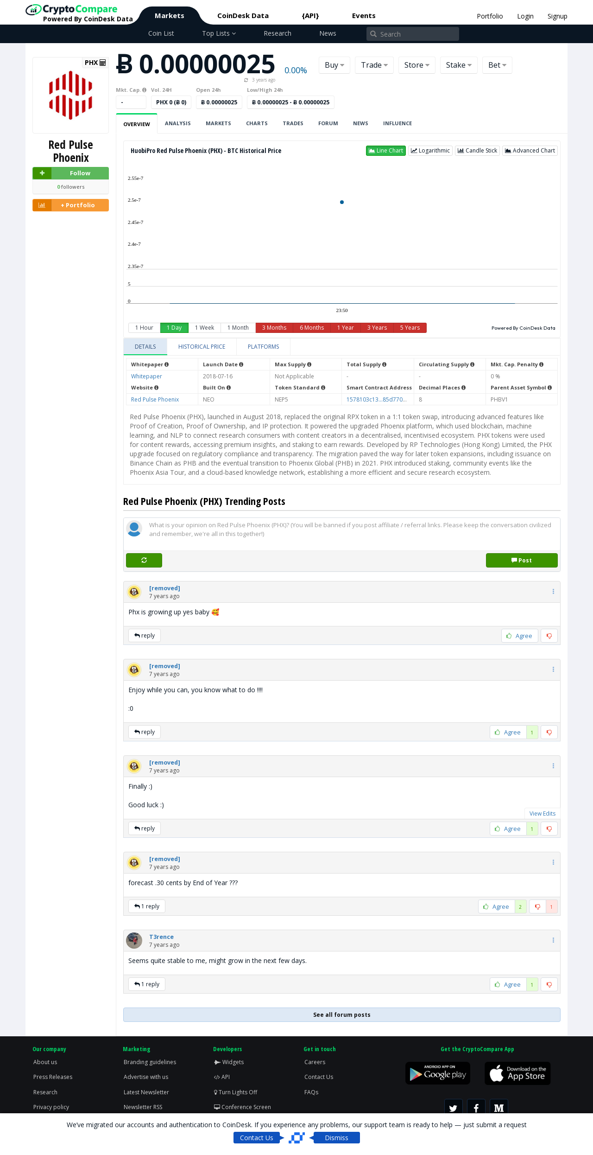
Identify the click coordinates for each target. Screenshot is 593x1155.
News (327, 33)
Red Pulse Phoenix (155, 399)
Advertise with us (146, 1077)
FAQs (311, 1092)
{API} (310, 15)
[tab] (145, 346)
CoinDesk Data (243, 15)
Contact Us (318, 1077)
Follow (61, 173)
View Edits (542, 813)
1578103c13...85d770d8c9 (381, 399)
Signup (558, 16)
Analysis (178, 123)
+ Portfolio (64, 205)
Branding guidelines (150, 1062)
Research (277, 33)
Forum (328, 123)
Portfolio (490, 16)
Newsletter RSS (143, 1107)
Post (521, 560)
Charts (257, 123)
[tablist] (342, 347)
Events (364, 15)
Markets (169, 15)
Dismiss (336, 1137)
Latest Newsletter (146, 1092)
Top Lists (219, 33)
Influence (397, 123)
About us (45, 1062)
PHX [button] (95, 62)
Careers (314, 1062)
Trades (293, 123)
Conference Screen (242, 1107)
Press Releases (52, 1077)
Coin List (161, 33)
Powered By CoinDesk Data (523, 328)
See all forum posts (342, 1015)
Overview (136, 124)
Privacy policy (51, 1107)
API (222, 1077)
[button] (386, 151)
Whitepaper (146, 376)
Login (525, 16)
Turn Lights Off (235, 1092)
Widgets (229, 1062)
